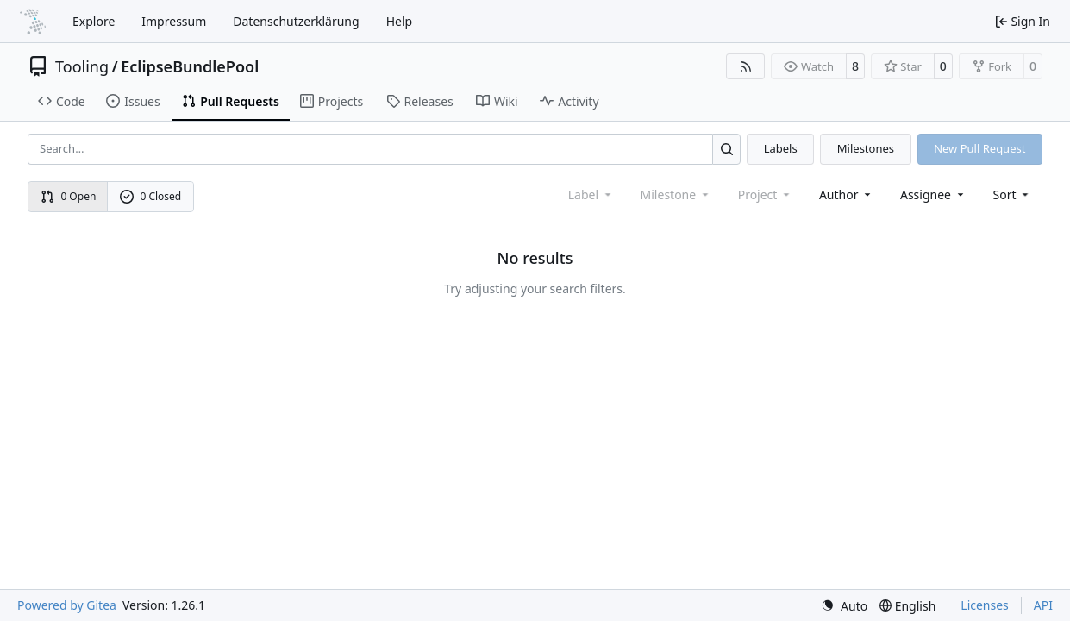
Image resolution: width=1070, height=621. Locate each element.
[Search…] (726, 149)
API (1043, 605)
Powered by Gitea (66, 605)
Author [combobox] (846, 194)
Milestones (865, 148)
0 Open (69, 196)
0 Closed (151, 196)
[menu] (1012, 194)
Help (399, 21)
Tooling (82, 66)
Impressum (173, 21)
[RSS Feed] (746, 66)
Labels (781, 148)
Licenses (984, 605)
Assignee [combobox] (933, 194)
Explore (93, 21)
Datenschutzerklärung (296, 21)
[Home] (33, 21)
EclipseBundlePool (190, 66)
